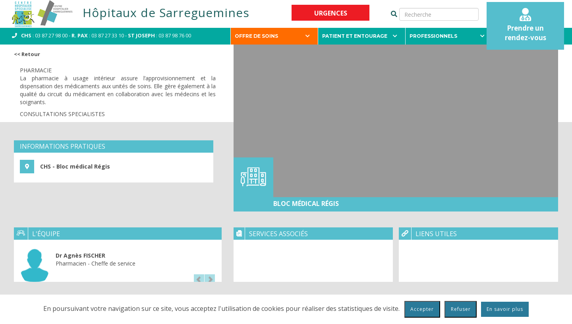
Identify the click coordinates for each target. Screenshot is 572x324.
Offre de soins (272, 36)
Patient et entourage (359, 36)
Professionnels (447, 36)
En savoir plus (505, 309)
